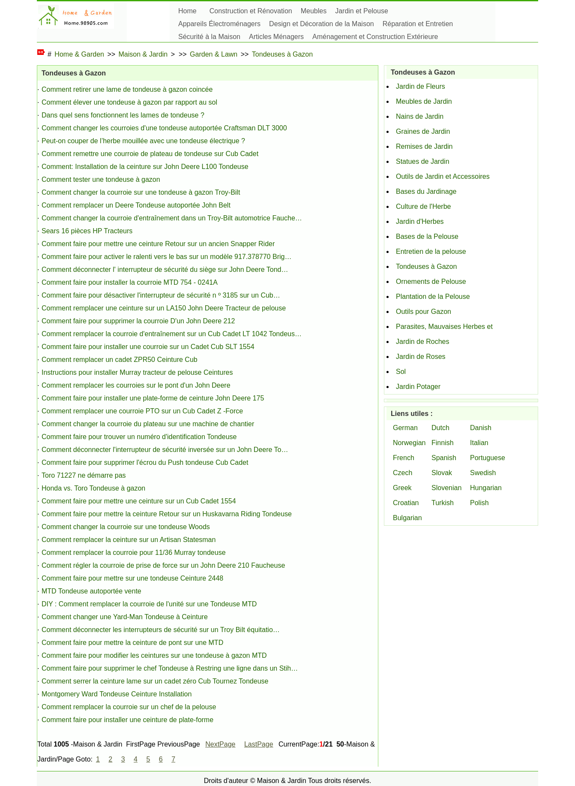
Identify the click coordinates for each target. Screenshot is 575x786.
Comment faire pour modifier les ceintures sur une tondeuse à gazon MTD (154, 655)
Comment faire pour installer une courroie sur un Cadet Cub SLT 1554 (148, 346)
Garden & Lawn (213, 54)
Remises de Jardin (424, 146)
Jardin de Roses (421, 356)
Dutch (440, 427)
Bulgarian (407, 517)
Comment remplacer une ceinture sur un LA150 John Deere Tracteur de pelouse (164, 308)
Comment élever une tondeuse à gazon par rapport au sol (129, 102)
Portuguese (487, 457)
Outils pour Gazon (423, 311)
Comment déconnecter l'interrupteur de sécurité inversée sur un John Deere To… (165, 449)
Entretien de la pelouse (431, 251)
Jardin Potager (418, 386)
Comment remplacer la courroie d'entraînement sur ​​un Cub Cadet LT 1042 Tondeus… (172, 333)
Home (187, 11)
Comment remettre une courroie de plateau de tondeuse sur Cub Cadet (150, 153)
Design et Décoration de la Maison (321, 23)
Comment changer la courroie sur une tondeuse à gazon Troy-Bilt (141, 192)
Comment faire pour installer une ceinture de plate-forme (127, 719)
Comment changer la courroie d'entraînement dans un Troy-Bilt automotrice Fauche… (172, 218)
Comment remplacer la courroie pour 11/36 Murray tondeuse (134, 552)
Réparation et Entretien (418, 23)
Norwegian (409, 442)
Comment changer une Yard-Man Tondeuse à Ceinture (125, 616)
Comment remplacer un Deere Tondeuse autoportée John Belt (136, 205)
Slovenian (446, 487)
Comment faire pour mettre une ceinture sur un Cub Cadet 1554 (139, 501)
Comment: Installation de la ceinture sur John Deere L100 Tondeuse (145, 166)
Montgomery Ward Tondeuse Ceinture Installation (117, 694)
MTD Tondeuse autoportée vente (91, 591)
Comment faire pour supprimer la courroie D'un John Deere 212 (138, 321)
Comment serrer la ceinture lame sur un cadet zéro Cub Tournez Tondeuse (155, 681)
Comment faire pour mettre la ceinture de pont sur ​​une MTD (132, 642)
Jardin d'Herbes (420, 221)
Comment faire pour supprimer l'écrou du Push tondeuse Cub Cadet (145, 462)
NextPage (220, 744)
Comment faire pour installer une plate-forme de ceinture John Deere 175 (153, 398)
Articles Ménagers (276, 36)
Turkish (442, 502)
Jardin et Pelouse (361, 11)
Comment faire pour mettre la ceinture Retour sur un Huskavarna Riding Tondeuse (167, 514)
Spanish (443, 457)
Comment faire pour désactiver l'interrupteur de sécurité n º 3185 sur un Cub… (161, 295)
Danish (480, 427)
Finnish (442, 442)
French (403, 457)
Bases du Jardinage (426, 191)
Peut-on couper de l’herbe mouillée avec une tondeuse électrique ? (143, 141)
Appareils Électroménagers (219, 23)
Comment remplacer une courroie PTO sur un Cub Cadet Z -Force (142, 411)
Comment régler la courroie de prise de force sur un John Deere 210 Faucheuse (163, 565)
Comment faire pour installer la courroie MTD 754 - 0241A (130, 282)
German (405, 427)
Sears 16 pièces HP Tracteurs (87, 231)
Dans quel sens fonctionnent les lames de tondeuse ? (123, 115)
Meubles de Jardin (424, 101)
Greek (402, 487)
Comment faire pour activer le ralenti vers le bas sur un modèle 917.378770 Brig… (166, 256)
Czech (402, 472)
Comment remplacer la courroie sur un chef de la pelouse (129, 707)
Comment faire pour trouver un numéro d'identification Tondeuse (139, 436)
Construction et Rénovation (251, 11)
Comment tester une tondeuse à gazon (101, 179)
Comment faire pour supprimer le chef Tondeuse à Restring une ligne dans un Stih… (170, 668)
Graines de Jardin (423, 131)
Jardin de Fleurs (420, 86)
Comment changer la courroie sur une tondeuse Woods (126, 526)
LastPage (258, 744)
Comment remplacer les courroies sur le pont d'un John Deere (136, 385)
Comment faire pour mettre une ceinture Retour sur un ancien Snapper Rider (158, 243)
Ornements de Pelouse (431, 281)
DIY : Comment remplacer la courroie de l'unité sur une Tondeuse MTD (149, 604)
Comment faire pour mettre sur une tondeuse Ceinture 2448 (132, 578)
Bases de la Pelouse (427, 236)
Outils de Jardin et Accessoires (443, 176)
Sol (401, 371)
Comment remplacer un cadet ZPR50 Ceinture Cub (120, 359)
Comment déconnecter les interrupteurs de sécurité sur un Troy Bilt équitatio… (161, 629)
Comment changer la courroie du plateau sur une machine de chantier (148, 424)
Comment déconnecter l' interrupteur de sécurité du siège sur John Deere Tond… (165, 269)
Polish (479, 502)
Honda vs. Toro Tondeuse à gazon (93, 488)
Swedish (483, 472)
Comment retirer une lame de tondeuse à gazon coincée (127, 89)
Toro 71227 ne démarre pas (84, 475)
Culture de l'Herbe (423, 206)
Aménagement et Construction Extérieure (375, 36)
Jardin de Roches (422, 341)
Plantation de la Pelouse (433, 296)
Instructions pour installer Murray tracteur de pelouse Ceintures (137, 372)
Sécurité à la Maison (209, 36)
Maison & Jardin (143, 54)
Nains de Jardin (419, 116)
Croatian (406, 502)
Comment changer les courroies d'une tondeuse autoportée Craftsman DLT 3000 (164, 128)
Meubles (313, 11)
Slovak (441, 472)
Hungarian (486, 487)
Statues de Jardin (422, 161)
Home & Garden (79, 54)
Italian (479, 442)
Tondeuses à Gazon (282, 54)
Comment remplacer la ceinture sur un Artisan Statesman (129, 539)
